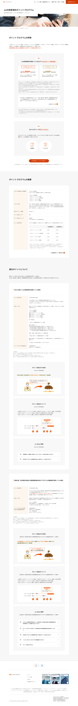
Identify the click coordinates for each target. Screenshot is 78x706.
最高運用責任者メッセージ (46, 1)
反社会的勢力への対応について (27, 688)
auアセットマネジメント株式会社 (13, 28)
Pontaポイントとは (53, 104)
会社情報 (62, 1)
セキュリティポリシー (53, 688)
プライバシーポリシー (46, 688)
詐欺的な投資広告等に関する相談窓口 (50, 691)
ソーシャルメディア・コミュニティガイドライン (17, 690)
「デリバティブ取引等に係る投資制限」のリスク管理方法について (59, 690)
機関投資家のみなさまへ (72, 1)
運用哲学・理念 (54, 1)
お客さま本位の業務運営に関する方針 (17, 688)
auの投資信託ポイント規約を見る (58, 253)
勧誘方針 (42, 691)
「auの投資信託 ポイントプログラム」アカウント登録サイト (41, 493)
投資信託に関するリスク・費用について (43, 690)
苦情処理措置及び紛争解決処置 (27, 691)
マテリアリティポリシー (33, 690)
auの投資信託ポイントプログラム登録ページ (39, 160)
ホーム (35, 1)
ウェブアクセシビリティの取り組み (61, 688)
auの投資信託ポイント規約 (36, 691)
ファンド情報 (39, 1)
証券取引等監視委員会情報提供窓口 (37, 688)
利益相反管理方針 (27, 690)
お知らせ (59, 1)
